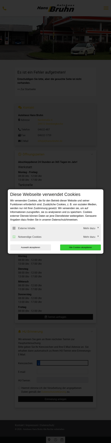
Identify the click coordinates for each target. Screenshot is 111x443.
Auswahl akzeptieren (30, 247)
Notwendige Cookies (27, 236)
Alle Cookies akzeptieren (80, 247)
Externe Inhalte (24, 228)
